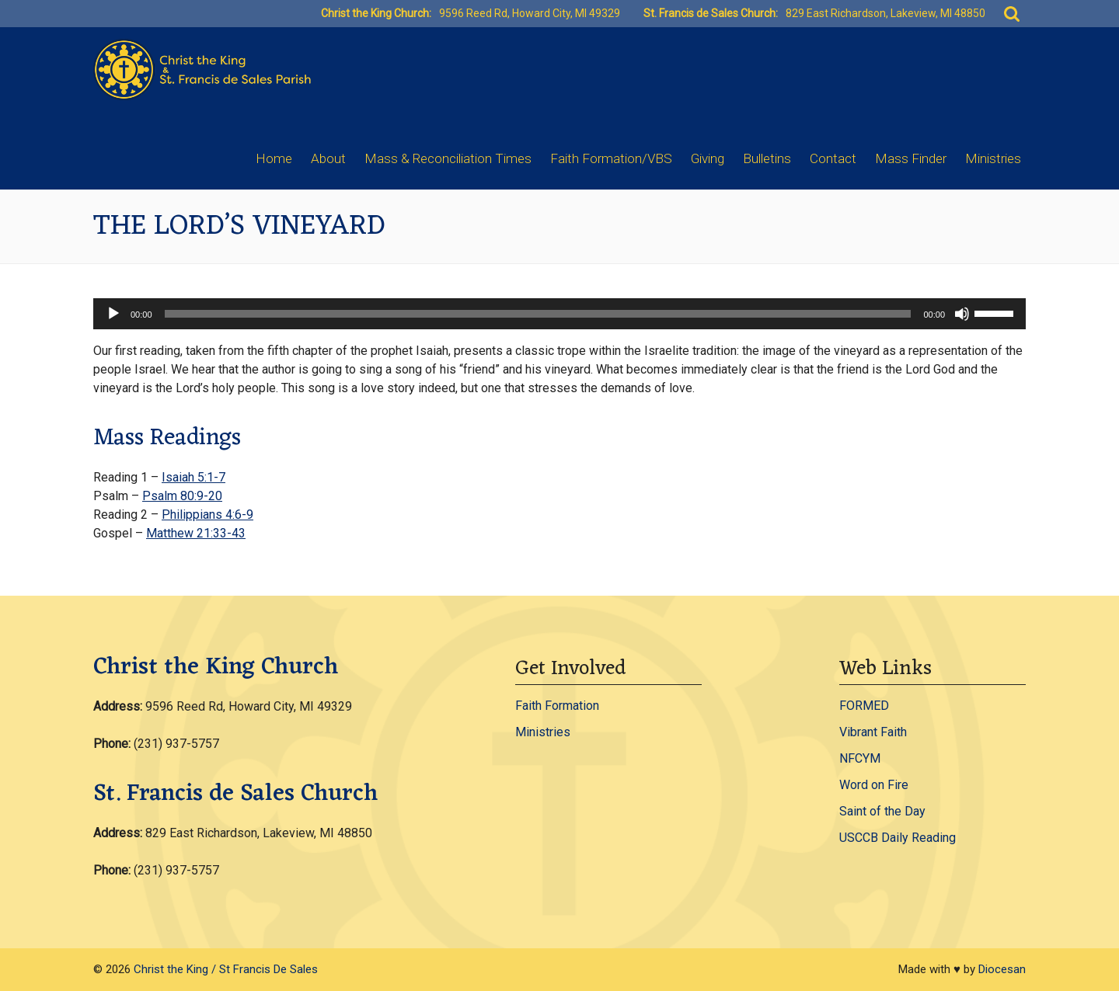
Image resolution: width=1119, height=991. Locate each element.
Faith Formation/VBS (611, 158)
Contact (833, 158)
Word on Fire (873, 784)
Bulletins (767, 158)
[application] (559, 313)
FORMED (864, 705)
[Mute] (962, 314)
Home (274, 158)
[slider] (538, 314)
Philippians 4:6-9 (207, 514)
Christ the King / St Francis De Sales (226, 969)
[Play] (113, 314)
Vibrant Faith (873, 732)
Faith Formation (557, 705)
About (328, 158)
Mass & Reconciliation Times (448, 158)
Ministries (993, 158)
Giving (707, 158)
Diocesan (1002, 969)
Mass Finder (910, 158)
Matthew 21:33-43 (196, 533)
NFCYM (859, 758)
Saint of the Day (882, 811)
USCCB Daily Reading (897, 837)
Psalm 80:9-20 (182, 496)
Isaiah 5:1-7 (193, 477)
